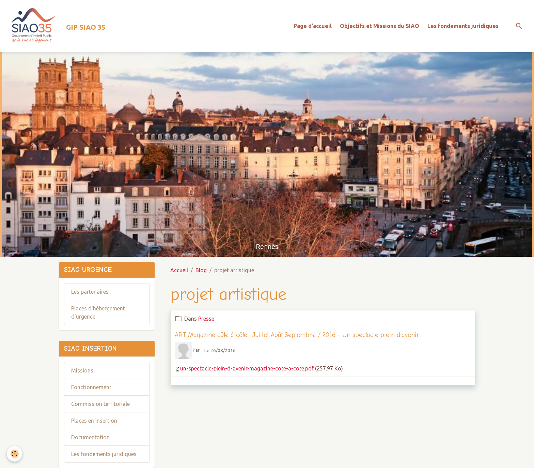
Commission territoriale (100, 404)
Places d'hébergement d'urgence (98, 312)
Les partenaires (90, 292)
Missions (82, 370)
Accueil (179, 270)
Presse (206, 319)
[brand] (55, 25)
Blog (201, 270)
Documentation (90, 437)
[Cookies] (14, 454)
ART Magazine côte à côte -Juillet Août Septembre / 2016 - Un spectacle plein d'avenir (297, 335)
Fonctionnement (91, 387)
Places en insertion (94, 421)
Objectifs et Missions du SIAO (379, 26)
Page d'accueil (313, 26)
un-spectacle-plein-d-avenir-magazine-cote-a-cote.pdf (247, 368)
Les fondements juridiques (463, 26)
